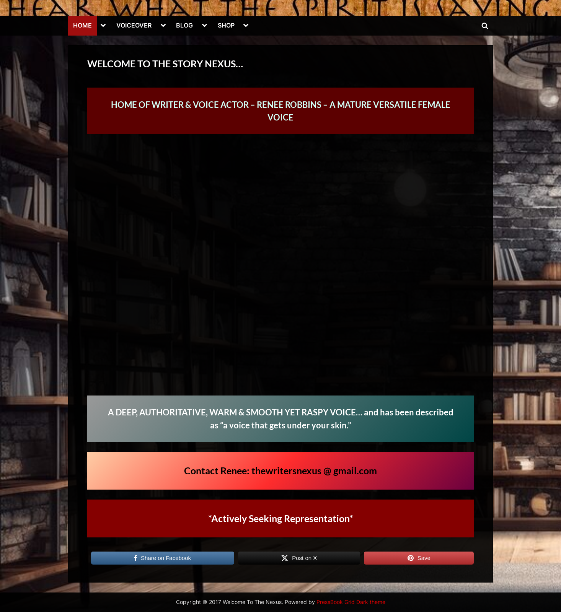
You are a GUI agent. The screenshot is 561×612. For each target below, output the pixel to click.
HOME (82, 25)
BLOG (184, 25)
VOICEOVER (134, 25)
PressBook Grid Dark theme (350, 602)
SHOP (226, 25)
